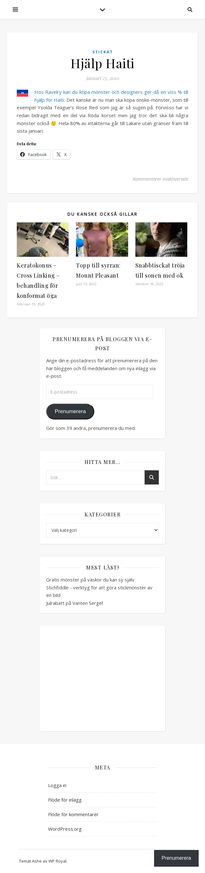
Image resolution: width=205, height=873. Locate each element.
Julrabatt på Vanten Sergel (74, 603)
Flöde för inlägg (65, 800)
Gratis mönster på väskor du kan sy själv (90, 579)
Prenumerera (70, 411)
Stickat (102, 52)
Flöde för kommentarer (73, 814)
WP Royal (57, 861)
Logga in (57, 785)
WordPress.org (65, 829)
